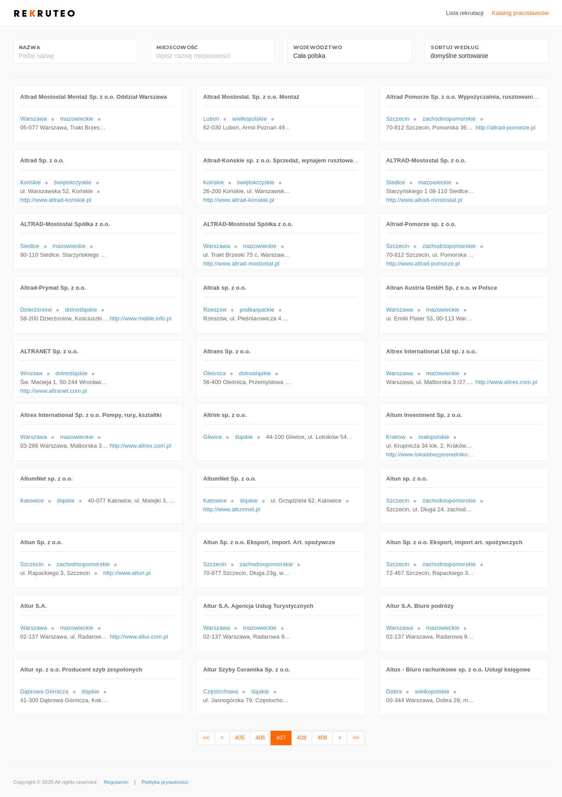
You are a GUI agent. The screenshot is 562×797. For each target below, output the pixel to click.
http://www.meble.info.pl (140, 318)
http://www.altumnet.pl (231, 509)
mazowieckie (77, 118)
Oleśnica (214, 373)
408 (301, 737)
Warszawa (33, 118)
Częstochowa (220, 691)
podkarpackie (257, 309)
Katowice (32, 500)
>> (356, 737)
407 (281, 737)
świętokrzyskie (73, 182)
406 (260, 737)
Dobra (394, 691)
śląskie (244, 437)
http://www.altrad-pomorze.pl (423, 263)
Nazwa (29, 47)
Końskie (30, 182)
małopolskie (433, 437)
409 (322, 737)
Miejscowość (177, 47)
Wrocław (31, 373)
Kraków (395, 437)
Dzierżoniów (36, 309)
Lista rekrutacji (465, 13)
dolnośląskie (81, 309)
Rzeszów (215, 309)
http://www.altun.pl (127, 573)
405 (240, 737)
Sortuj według (455, 47)
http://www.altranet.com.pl (53, 391)
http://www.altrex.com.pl (506, 382)
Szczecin (397, 118)
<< (206, 737)
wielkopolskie (249, 118)
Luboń (211, 118)
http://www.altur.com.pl (139, 636)
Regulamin (116, 782)
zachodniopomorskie (449, 118)
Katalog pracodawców (520, 13)
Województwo (317, 47)
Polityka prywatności (164, 782)
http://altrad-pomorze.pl (506, 127)
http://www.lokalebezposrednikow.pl (430, 454)
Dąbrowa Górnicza (44, 691)
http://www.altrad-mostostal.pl (424, 200)
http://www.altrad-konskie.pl (55, 200)
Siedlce (395, 182)
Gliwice (212, 437)
